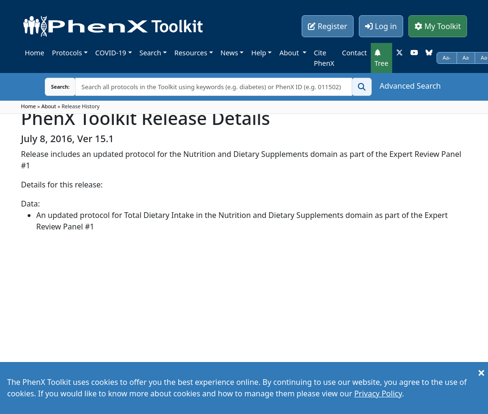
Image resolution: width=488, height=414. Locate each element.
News (229, 52)
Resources (190, 52)
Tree (381, 58)
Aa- (447, 57)
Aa (466, 57)
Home (34, 52)
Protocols (67, 52)
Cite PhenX (324, 58)
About (290, 52)
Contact (354, 52)
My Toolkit (438, 26)
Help (258, 52)
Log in (380, 26)
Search (151, 52)
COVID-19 (110, 52)
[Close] (481, 372)
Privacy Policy (378, 393)
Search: (53, 86)
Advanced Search (410, 86)
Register (327, 26)
